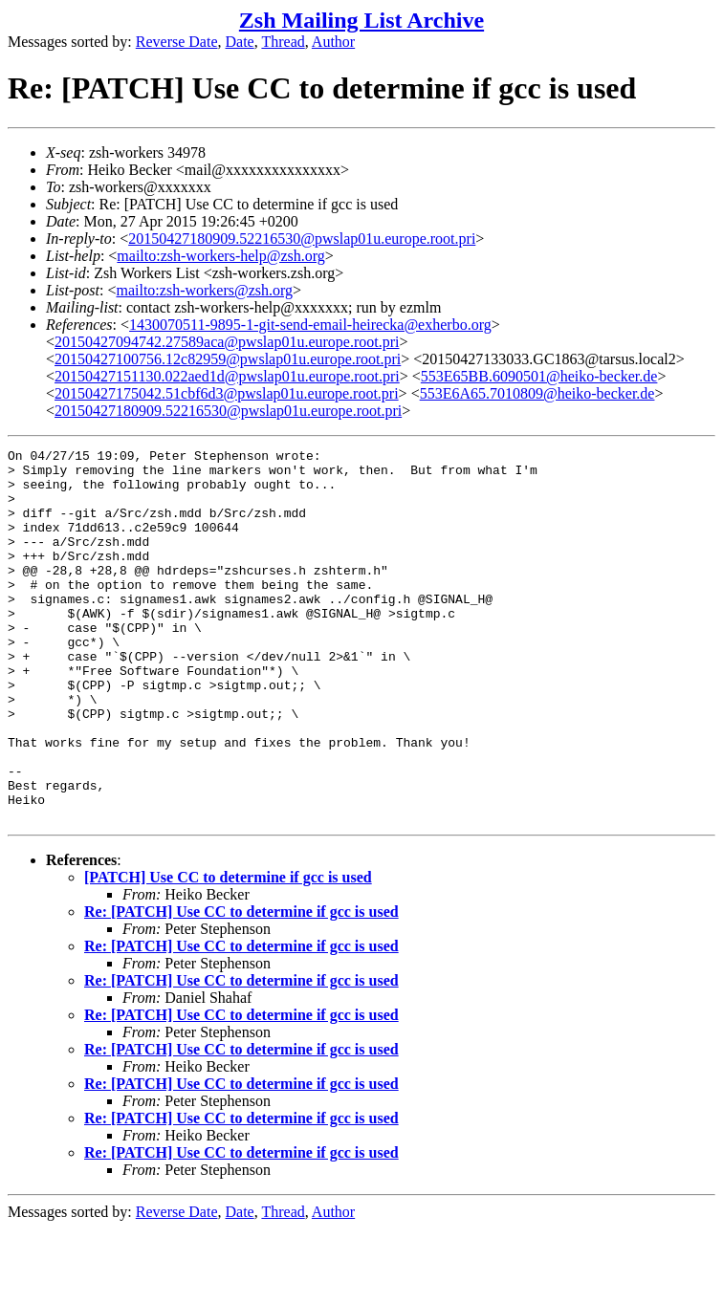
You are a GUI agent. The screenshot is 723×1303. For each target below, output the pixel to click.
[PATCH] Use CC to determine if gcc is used (228, 952)
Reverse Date (177, 41)
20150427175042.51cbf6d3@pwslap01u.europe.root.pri (227, 393)
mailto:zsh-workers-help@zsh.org (221, 256)
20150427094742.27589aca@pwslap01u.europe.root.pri (227, 342)
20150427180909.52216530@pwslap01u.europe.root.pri (301, 238)
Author (333, 41)
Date (240, 41)
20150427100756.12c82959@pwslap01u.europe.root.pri (228, 359)
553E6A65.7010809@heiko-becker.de (537, 393)
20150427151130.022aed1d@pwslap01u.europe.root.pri (227, 376)
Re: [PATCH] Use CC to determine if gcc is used (241, 986)
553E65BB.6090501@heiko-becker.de (539, 376)
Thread (282, 41)
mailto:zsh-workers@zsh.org (204, 290)
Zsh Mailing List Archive (361, 20)
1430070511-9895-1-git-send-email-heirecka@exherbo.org (310, 324)
